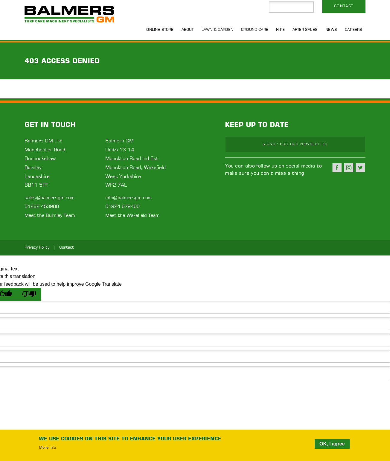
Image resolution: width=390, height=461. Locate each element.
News (331, 29)
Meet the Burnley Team (50, 215)
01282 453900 (42, 206)
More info (47, 448)
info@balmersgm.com (128, 198)
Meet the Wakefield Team (132, 215)
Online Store (159, 29)
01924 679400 (122, 206)
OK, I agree (332, 443)
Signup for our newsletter (295, 144)
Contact (344, 6)
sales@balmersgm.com (49, 198)
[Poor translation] (29, 294)
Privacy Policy (37, 247)
